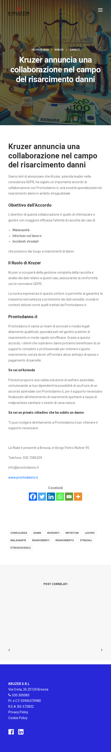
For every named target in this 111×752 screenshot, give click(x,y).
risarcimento (65, 540)
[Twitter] (42, 497)
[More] (78, 497)
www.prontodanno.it (23, 477)
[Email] (69, 497)
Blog (60, 49)
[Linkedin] (51, 497)
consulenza (18, 532)
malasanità (18, 540)
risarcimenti (40, 540)
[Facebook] (33, 497)
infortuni (72, 532)
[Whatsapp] (60, 497)
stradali (86, 540)
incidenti (53, 532)
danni (37, 532)
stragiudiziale (20, 547)
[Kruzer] (18, 10)
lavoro (90, 532)
